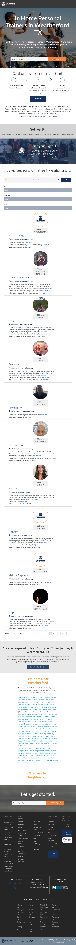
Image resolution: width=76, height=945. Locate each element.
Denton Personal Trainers (47, 724)
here (35, 882)
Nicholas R (14, 532)
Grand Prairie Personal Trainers (42, 721)
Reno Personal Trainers (45, 746)
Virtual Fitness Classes (21, 859)
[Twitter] (15, 883)
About (20, 822)
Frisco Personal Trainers (26, 743)
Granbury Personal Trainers (47, 709)
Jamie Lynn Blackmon (21, 277)
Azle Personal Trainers (47, 697)
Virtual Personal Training (21, 843)
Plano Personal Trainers (26, 748)
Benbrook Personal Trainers (27, 700)
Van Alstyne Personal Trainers (46, 755)
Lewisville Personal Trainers (46, 726)
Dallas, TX (32, 910)
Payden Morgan (17, 235)
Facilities (51, 832)
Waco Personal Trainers (26, 760)
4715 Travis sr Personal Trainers (42, 741)
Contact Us (37, 835)
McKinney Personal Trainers (27, 753)
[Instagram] (15, 888)
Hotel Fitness (38, 832)
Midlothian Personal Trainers (35, 734)
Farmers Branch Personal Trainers (29, 731)
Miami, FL (43, 905)
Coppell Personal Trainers (26, 726)
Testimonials (23, 838)
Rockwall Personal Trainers (27, 758)
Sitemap (36, 850)
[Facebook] (10, 883)
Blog (34, 838)
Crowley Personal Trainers (28, 709)
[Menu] (73, 3)
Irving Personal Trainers (26, 729)
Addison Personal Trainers (40, 736)
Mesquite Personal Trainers (27, 751)
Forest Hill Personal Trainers (28, 712)
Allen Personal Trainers (43, 748)
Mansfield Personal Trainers (27, 724)
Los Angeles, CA (32, 924)
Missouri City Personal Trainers (46, 760)
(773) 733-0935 (39, 885)
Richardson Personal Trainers (46, 743)
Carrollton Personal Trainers (45, 729)
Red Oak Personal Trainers (27, 746)
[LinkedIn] (20, 883)
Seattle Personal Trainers (26, 763)
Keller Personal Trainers (49, 707)
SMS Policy (22, 830)
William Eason (16, 445)
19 (62, 633)
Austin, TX (20, 910)
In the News (52, 835)
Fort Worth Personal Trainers (35, 702)
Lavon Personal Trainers (26, 755)
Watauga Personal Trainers (40, 705)
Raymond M (15, 407)
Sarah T (13, 488)
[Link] (8, 4)
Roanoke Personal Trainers (34, 714)
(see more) (28, 242)
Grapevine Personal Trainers (34, 719)
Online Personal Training (21, 851)
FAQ (34, 847)
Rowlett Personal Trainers (47, 753)
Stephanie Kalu (17, 612)
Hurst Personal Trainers (33, 717)
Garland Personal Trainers (47, 751)
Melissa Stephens (18, 575)
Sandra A (14, 364)
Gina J (12, 321)
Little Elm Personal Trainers (40, 738)
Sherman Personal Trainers (47, 758)
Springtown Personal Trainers (28, 697)
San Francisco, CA (55, 917)
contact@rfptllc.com (41, 887)
